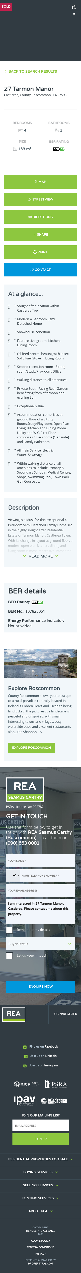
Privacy (40, 1254)
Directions (43, 217)
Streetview (42, 199)
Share (42, 235)
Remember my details (33, 929)
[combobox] (13, 876)
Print (43, 252)
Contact (43, 270)
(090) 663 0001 (22, 843)
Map (42, 182)
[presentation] (36, 970)
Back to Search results (32, 71)
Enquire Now (41, 987)
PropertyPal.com (40, 1263)
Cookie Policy (40, 1241)
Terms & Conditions (40, 1247)
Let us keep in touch (32, 955)
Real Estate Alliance (40, 1231)
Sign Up (40, 1139)
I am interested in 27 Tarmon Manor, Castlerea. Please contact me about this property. (40, 911)
